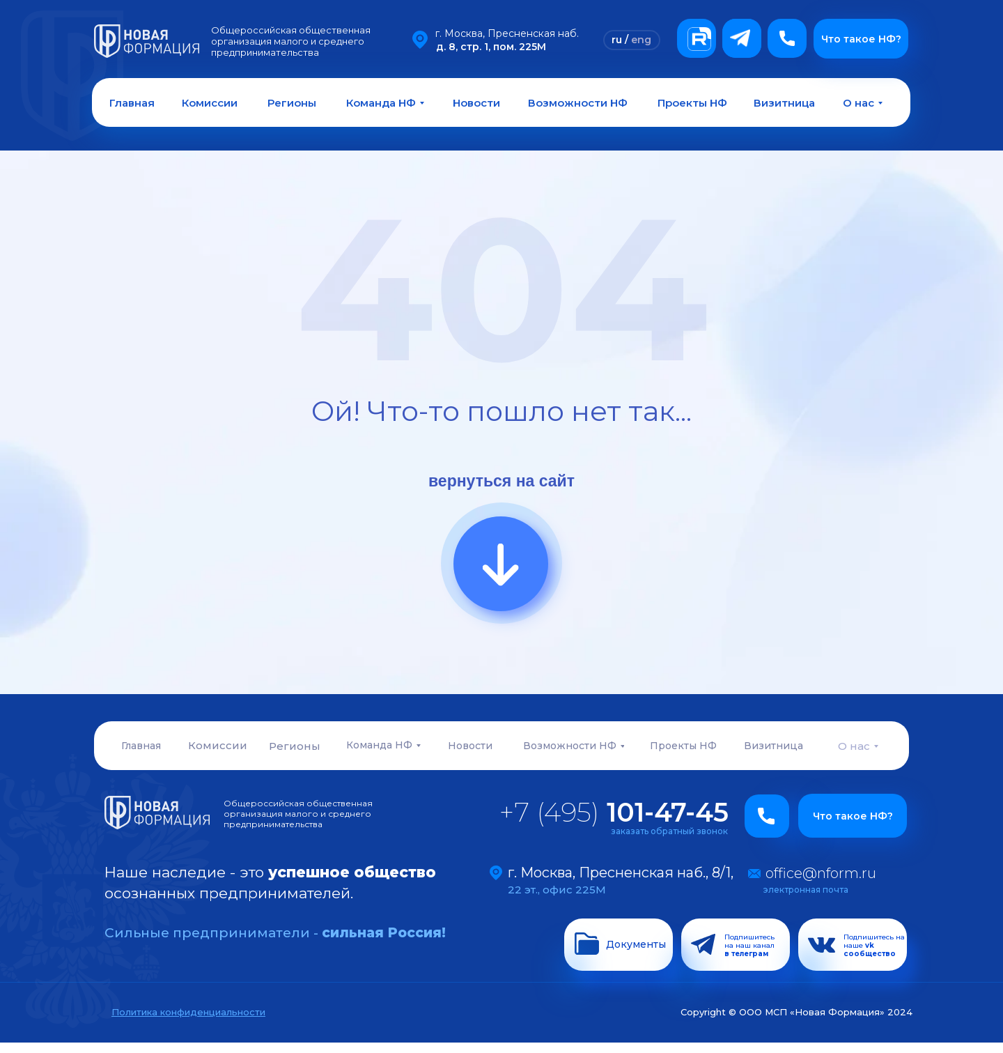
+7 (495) (614, 812)
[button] (787, 38)
